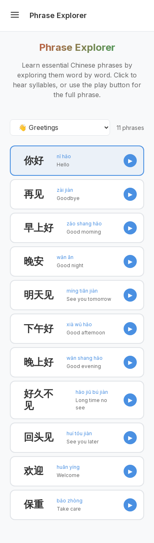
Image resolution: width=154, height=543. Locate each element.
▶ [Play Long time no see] (130, 399)
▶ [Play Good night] (130, 261)
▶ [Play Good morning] (130, 227)
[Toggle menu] (15, 16)
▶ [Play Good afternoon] (130, 328)
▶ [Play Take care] (130, 504)
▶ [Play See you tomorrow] (130, 294)
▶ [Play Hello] (130, 160)
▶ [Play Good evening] (130, 362)
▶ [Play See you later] (130, 437)
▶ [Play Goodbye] (130, 194)
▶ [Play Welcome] (130, 471)
